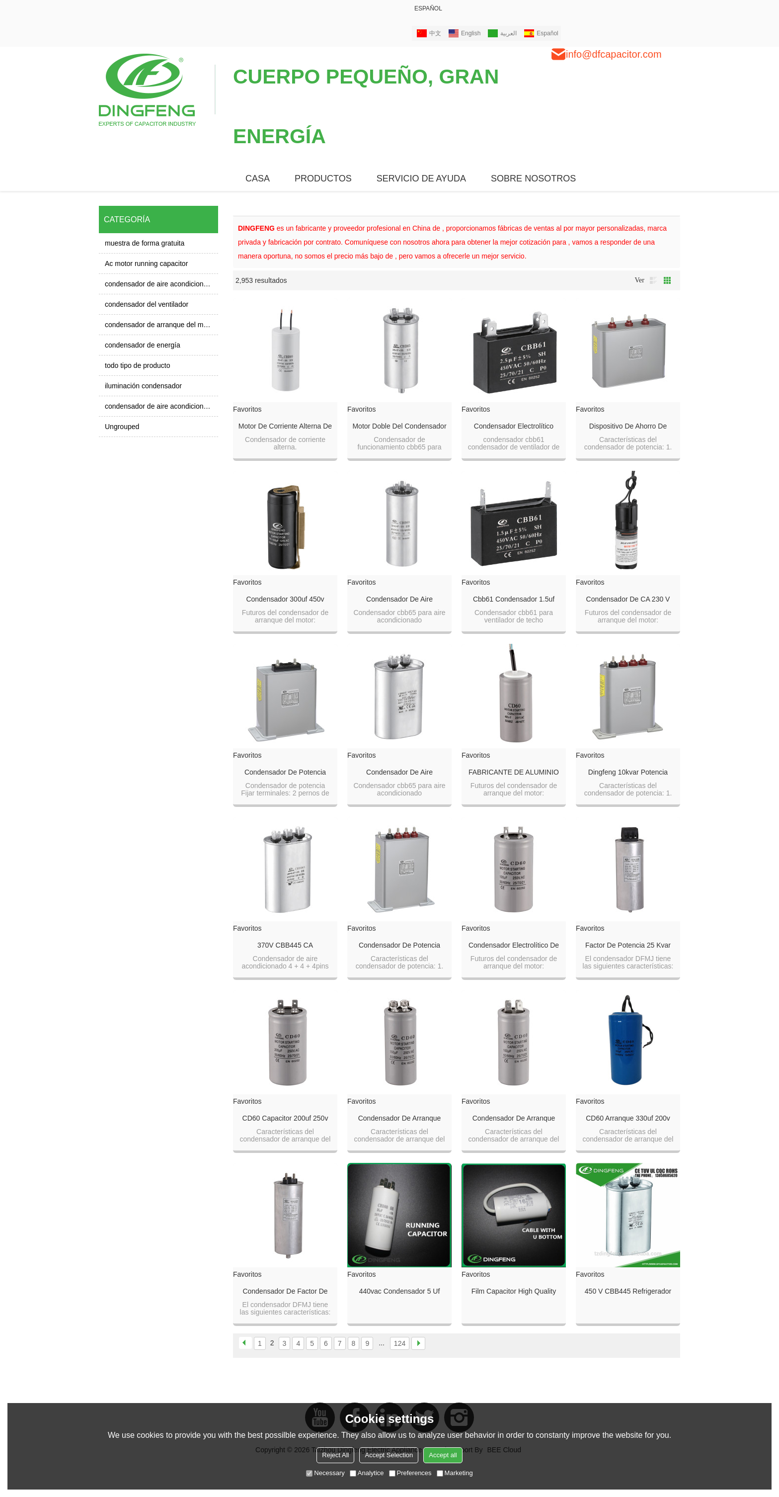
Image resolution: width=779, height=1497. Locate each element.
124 (399, 1343)
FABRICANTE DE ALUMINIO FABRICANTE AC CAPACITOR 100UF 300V (513, 772)
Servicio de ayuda (421, 178)
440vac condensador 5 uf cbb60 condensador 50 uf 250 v (399, 1291)
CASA (257, 178)
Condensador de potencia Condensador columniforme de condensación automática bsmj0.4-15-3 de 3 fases (285, 772)
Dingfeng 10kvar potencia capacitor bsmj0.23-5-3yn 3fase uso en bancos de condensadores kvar (628, 772)
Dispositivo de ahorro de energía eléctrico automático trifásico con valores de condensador (628, 426)
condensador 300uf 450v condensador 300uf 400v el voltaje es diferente (285, 599)
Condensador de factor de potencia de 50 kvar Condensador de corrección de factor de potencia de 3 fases (285, 1291)
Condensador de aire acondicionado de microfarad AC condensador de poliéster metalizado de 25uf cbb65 (399, 599)
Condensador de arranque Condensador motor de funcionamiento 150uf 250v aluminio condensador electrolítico (400, 1118)
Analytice (367, 1473)
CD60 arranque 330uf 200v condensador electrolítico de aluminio (628, 1118)
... (382, 1343)
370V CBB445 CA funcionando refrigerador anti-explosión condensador (285, 945)
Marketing (455, 1473)
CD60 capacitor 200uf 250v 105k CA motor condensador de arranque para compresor (285, 1118)
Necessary (325, 1473)
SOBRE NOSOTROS (533, 178)
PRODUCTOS (323, 178)
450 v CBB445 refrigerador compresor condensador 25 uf (628, 1291)
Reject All (335, 1455)
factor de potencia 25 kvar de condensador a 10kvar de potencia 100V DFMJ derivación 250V (628, 945)
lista (653, 280)
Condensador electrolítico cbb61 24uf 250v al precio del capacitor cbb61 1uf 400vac (513, 426)
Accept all (443, 1455)
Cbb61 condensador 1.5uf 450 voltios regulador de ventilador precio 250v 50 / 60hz (513, 599)
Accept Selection (389, 1455)
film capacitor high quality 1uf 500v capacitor (513, 1291)
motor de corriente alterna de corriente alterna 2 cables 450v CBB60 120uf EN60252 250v (285, 426)
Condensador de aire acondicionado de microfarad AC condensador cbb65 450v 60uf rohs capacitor (399, 772)
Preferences (410, 1473)
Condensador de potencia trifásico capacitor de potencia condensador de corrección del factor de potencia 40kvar (399, 945)
